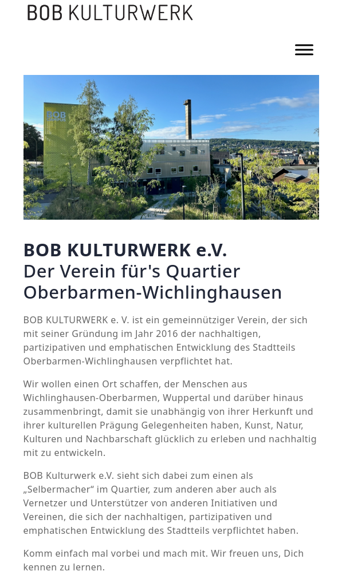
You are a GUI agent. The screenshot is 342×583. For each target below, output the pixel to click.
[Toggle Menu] (304, 49)
